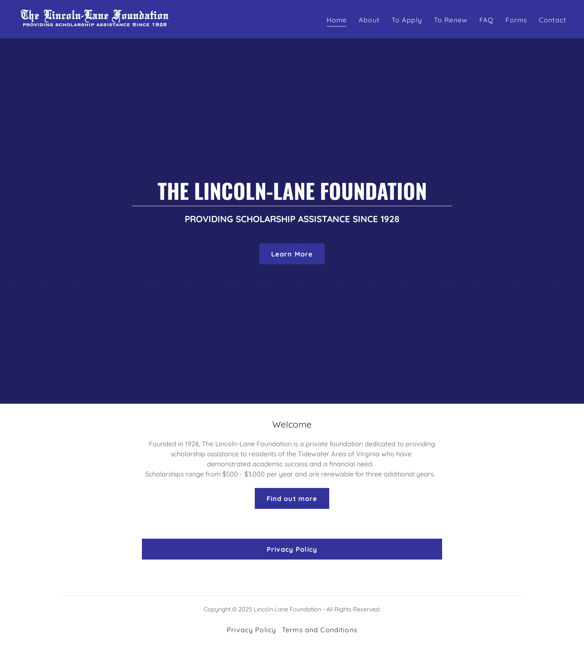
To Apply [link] (406, 20)
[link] (95, 18)
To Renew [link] (450, 20)
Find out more (292, 498)
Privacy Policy (292, 549)
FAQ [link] (486, 20)
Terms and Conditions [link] (319, 630)
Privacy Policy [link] (251, 630)
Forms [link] (516, 20)
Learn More (292, 254)
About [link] (369, 20)
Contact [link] (552, 20)
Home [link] (337, 20)
